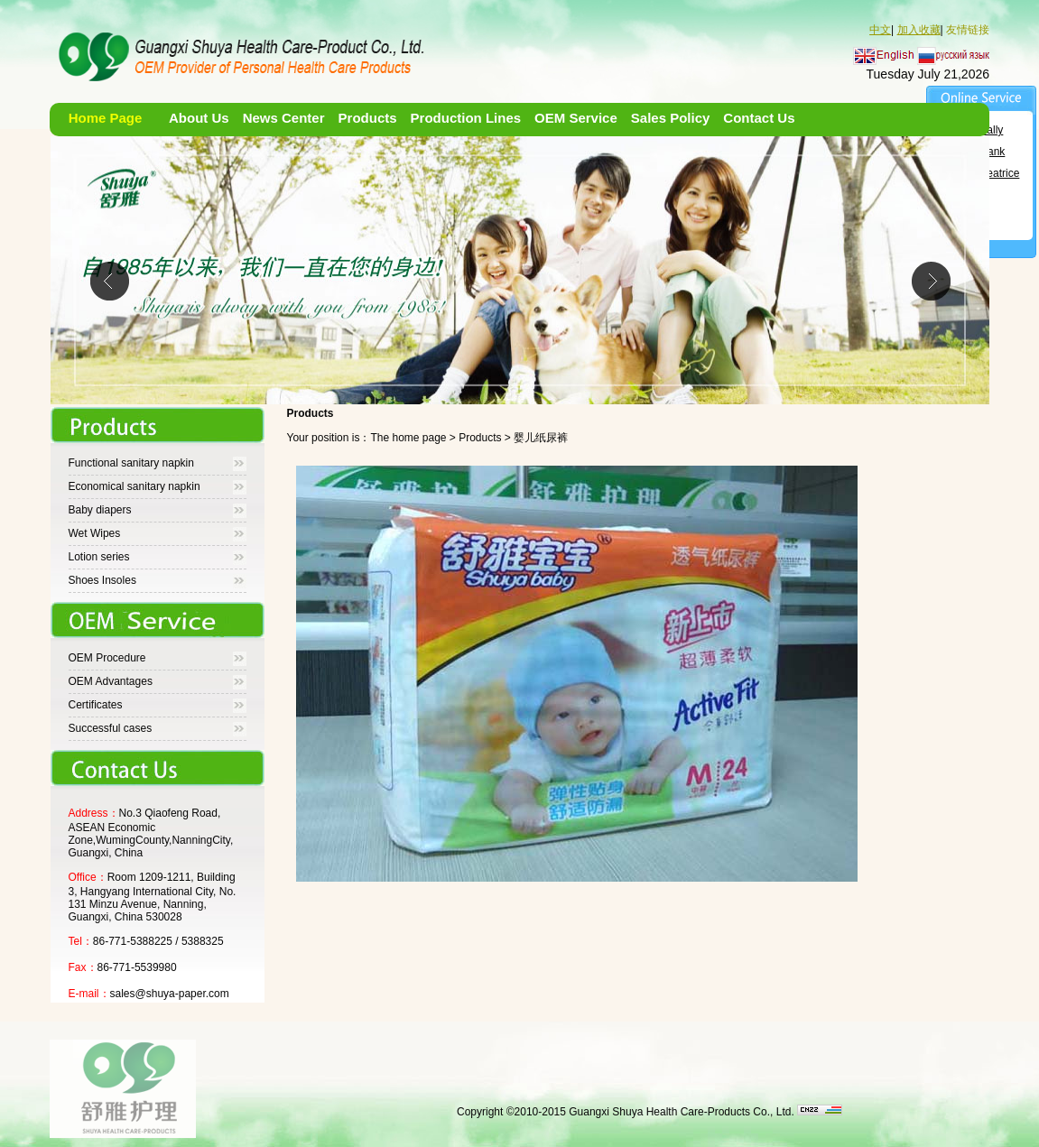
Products (368, 117)
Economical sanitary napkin (134, 486)
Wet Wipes (95, 533)
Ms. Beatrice (990, 173)
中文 (880, 29)
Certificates (96, 704)
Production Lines (466, 117)
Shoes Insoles (102, 580)
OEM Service (575, 117)
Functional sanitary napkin (131, 463)
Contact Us (758, 117)
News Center (284, 117)
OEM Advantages (111, 681)
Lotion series (99, 556)
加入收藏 (919, 29)
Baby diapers (100, 510)
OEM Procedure (107, 658)
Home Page (106, 117)
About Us (199, 117)
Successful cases (111, 728)
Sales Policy (670, 117)
